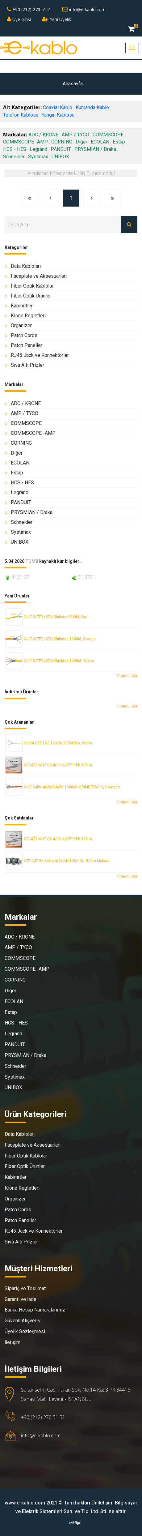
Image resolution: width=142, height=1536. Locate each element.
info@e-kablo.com (84, 9)
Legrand (38, 149)
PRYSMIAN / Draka (95, 149)
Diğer (81, 142)
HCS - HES (14, 149)
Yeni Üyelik (56, 19)
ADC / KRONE (43, 135)
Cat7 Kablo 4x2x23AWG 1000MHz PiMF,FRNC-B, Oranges (72, 787)
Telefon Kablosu (20, 115)
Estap (119, 142)
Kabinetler (22, 306)
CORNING (61, 142)
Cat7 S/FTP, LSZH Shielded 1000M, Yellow (59, 661)
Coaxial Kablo (57, 107)
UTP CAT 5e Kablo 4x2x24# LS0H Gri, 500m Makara (67, 861)
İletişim (12, 1342)
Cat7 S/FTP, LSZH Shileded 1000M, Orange (60, 639)
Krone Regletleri (28, 316)
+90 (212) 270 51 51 (43, 1417)
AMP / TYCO (75, 135)
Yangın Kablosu (58, 115)
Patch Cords (24, 335)
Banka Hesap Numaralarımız (35, 1310)
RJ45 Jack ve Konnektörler (40, 355)
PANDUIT (61, 149)
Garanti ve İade (20, 1299)
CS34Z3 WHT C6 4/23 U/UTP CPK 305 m (58, 765)
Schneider (14, 157)
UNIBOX (60, 157)
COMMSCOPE (108, 135)
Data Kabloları (26, 266)
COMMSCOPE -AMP (25, 142)
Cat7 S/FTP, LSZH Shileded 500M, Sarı (55, 617)
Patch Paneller (26, 345)
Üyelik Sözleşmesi (25, 1331)
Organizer (21, 325)
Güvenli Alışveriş (22, 1321)
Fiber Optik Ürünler (31, 296)
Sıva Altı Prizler (27, 365)
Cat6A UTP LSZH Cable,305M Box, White (58, 743)
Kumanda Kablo (92, 107)
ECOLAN (100, 142)
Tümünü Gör (127, 676)
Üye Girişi (19, 19)
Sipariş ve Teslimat (25, 1288)
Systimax (38, 157)
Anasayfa (73, 84)
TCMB (31, 561)
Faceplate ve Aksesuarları (39, 276)
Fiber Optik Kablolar (32, 286)
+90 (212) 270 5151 (29, 9)
